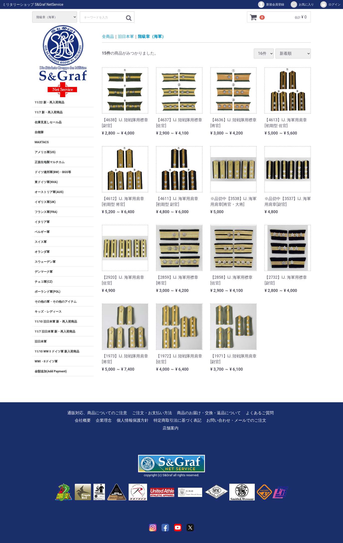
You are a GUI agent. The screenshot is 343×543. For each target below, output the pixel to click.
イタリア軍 (42, 222)
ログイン (330, 4)
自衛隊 (39, 132)
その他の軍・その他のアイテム (56, 301)
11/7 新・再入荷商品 (49, 112)
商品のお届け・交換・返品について (209, 412)
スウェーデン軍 (45, 262)
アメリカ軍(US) (45, 152)
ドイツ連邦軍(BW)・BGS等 (53, 172)
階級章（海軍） (152, 36)
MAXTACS (42, 142)
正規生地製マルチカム (50, 162)
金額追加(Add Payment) (51, 371)
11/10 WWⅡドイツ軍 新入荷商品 (57, 351)
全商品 (108, 36)
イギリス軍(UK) (45, 202)
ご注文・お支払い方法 (152, 412)
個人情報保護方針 (133, 420)
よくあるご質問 (260, 412)
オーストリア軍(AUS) (49, 192)
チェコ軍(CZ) (44, 281)
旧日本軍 (41, 341)
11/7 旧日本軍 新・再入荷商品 (55, 331)
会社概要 (83, 420)
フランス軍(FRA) (46, 212)
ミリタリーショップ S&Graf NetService (32, 4)
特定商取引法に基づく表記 (177, 420)
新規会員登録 (270, 4)
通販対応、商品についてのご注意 (97, 412)
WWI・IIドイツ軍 (46, 361)
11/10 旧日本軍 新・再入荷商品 (56, 321)
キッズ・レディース (48, 311)
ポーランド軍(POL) (47, 291)
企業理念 (104, 420)
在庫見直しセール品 (48, 122)
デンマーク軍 (44, 271)
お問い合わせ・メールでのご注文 (236, 420)
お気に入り (302, 4)
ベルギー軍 (42, 232)
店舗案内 (170, 428)
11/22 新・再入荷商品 (49, 102)
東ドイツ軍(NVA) (46, 182)
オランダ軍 (42, 252)
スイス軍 (41, 242)
